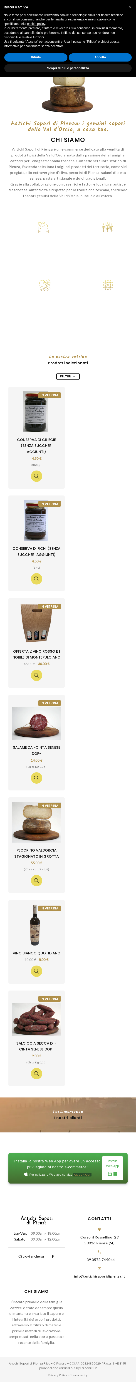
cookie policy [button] (36, 24)
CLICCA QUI (82, 1174)
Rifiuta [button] (36, 57)
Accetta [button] (100, 57)
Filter (68, 376)
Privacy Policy (57, 1375)
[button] (130, 7)
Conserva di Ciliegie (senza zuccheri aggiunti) (36, 445)
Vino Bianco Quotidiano (36, 953)
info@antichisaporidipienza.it (99, 1276)
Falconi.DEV (88, 1368)
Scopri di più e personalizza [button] (68, 68)
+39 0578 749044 (99, 1259)
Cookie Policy (78, 1375)
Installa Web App (112, 1168)
